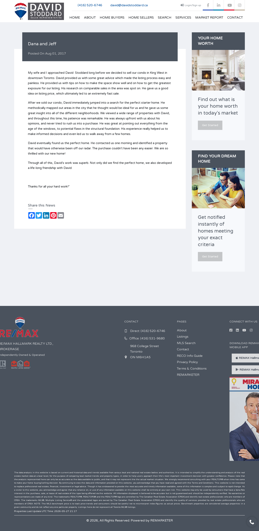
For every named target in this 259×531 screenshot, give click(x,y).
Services (183, 18)
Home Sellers (141, 18)
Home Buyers (112, 18)
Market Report (209, 18)
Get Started (210, 125)
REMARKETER (161, 520)
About (90, 18)
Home (74, 18)
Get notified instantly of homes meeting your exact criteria (215, 230)
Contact (235, 18)
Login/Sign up (190, 5)
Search (164, 18)
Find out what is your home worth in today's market (218, 106)
